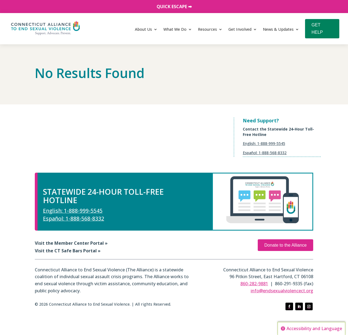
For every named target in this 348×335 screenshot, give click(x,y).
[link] (45, 28)
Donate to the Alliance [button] (285, 245)
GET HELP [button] (317, 29)
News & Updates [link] (278, 29)
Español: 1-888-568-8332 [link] (265, 152)
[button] (289, 306)
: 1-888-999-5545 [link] (270, 143)
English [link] (249, 143)
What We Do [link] (175, 29)
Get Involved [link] (239, 29)
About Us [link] (143, 29)
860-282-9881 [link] (254, 284)
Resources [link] (207, 29)
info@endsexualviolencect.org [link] (282, 291)
